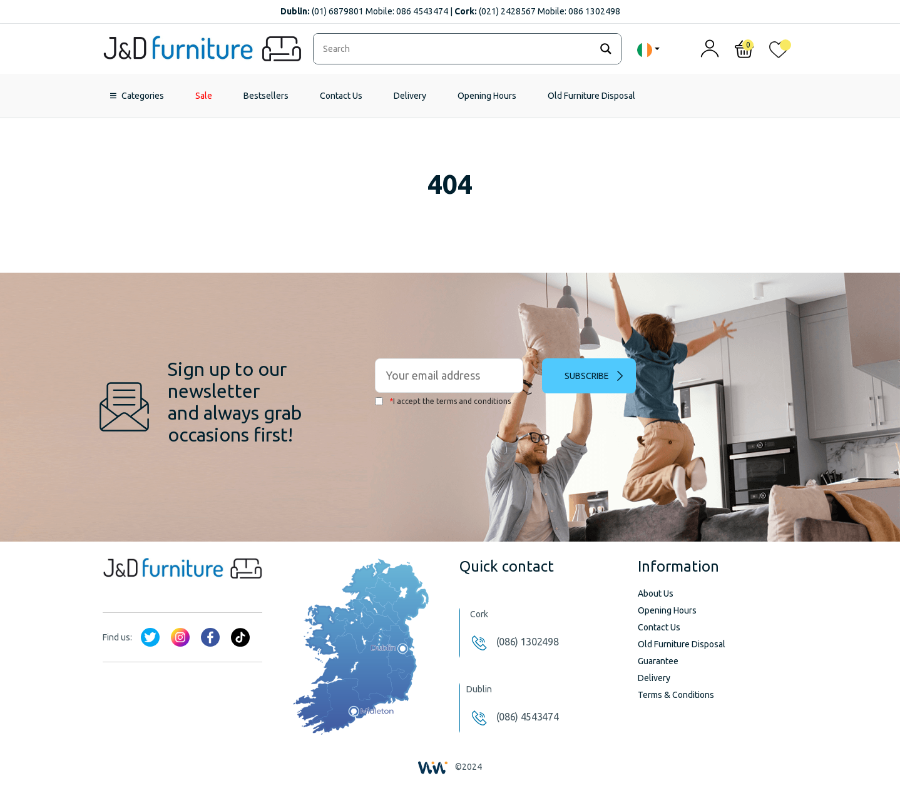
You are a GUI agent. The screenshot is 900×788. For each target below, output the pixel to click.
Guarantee (658, 661)
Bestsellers (266, 96)
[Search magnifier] (606, 49)
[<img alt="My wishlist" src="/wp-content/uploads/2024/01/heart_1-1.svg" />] (778, 52)
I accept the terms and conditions (443, 401)
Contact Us (341, 96)
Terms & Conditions (676, 695)
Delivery (410, 96)
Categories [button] (142, 96)
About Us (655, 593)
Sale (203, 96)
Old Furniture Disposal (591, 96)
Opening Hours (487, 96)
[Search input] (455, 49)
